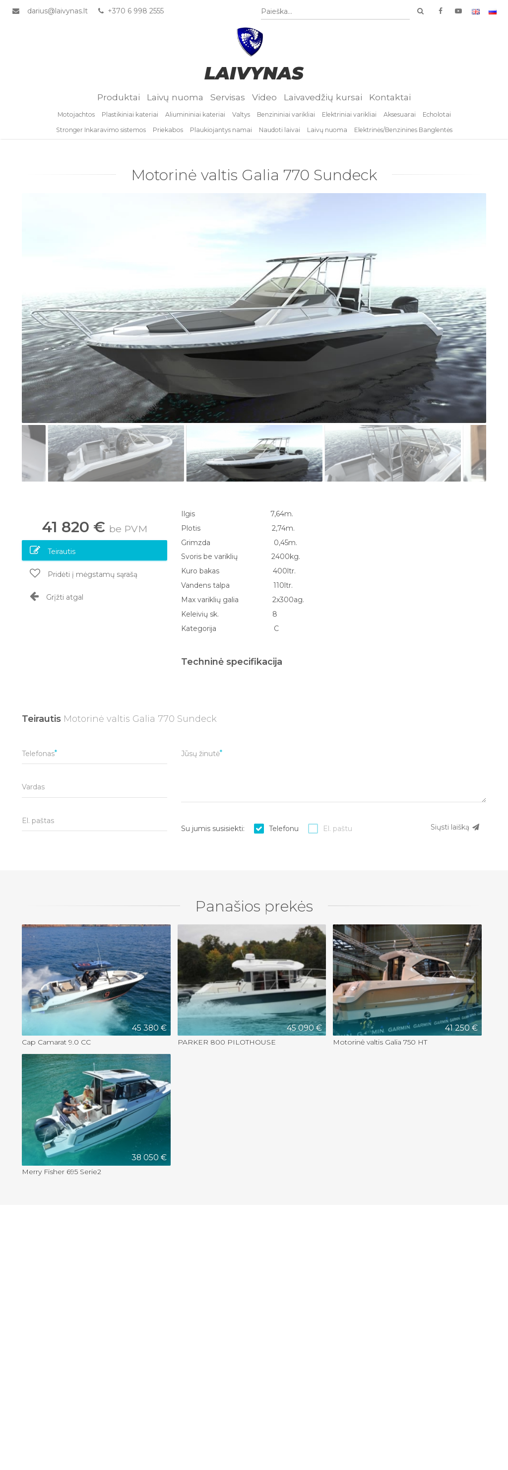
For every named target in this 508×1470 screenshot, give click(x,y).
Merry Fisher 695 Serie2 (61, 1176)
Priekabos (168, 135)
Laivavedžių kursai (323, 102)
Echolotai (437, 120)
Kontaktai (390, 102)
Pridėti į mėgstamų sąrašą (83, 577)
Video (264, 102)
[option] (254, 312)
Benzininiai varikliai (286, 120)
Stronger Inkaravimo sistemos (101, 135)
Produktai (118, 102)
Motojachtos (76, 120)
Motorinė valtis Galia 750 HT (380, 1046)
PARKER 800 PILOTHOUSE (227, 1046)
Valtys (241, 120)
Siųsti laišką (455, 831)
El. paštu (337, 832)
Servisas (227, 102)
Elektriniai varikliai (349, 120)
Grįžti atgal (56, 600)
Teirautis (52, 554)
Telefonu (284, 832)
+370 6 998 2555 (129, 11)
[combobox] (336, 12)
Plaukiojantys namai (221, 135)
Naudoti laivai (279, 135)
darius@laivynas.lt (56, 11)
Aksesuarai (399, 120)
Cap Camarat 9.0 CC (56, 1046)
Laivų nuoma (175, 102)
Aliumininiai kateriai (195, 120)
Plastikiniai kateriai (130, 120)
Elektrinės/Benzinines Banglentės (403, 135)
